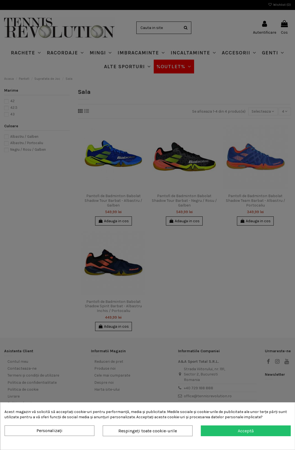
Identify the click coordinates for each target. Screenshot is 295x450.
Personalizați (49, 430)
